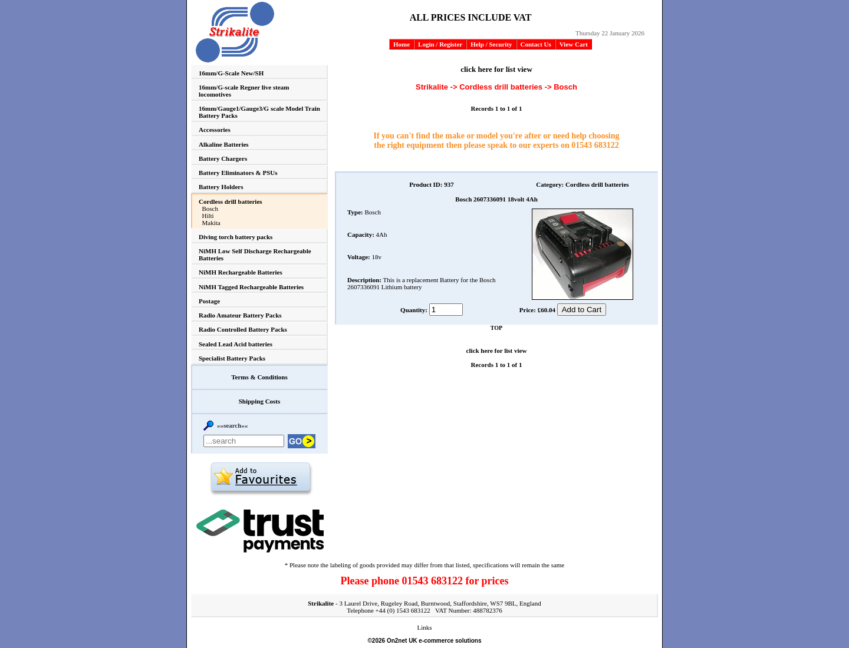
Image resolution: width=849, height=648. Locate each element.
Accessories (215, 129)
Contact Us (536, 44)
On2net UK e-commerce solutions (434, 640)
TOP (496, 328)
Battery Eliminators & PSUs (238, 172)
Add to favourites (260, 478)
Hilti (208, 215)
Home (401, 44)
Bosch (210, 208)
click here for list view (496, 69)
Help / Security (491, 44)
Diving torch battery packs (235, 236)
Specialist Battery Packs (232, 358)
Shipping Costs (260, 401)
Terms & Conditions (259, 377)
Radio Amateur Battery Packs (240, 315)
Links (424, 627)
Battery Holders (221, 186)
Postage (209, 301)
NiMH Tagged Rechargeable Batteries (251, 286)
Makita (211, 222)
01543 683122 (595, 145)
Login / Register (440, 44)
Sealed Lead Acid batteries (235, 344)
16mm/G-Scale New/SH (231, 73)
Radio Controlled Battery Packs (243, 329)
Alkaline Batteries (224, 144)
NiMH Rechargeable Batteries (240, 272)
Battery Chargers (223, 158)
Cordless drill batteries (230, 201)
